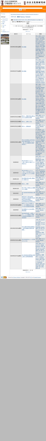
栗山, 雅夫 (38, 64)
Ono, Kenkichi (39, 41)
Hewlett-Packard (37, 277)
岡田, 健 (38, 268)
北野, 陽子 (41, 62)
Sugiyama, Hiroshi (40, 82)
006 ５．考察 (25, 183)
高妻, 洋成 (41, 259)
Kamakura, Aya (39, 109)
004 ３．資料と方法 (27, 121)
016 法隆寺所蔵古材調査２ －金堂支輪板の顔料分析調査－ (28, 228)
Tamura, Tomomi (40, 99)
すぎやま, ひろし (40, 81)
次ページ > (28, 31)
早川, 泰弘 (41, 266)
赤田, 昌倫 (38, 243)
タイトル (4, 25)
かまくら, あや (41, 107)
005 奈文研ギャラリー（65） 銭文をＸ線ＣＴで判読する (28, 162)
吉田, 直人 (42, 263)
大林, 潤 (38, 219)
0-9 (14, 19)
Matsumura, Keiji (40, 159)
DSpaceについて (5, 31)
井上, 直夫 (38, 36)
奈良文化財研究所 (1, 9)
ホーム (3, 13)
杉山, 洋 (42, 79)
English (44, 9)
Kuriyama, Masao (40, 67)
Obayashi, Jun (39, 222)
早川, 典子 (38, 265)
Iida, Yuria (38, 106)
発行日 (3, 21)
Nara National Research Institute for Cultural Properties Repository (24, 14)
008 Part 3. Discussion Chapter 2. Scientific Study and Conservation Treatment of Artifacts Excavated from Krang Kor (28, 199)
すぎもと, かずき (40, 47)
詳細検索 (24, 9)
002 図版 (24, 46)
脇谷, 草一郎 (39, 228)
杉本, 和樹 (42, 46)
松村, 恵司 (38, 156)
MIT (31, 277)
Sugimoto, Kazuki (40, 49)
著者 (3, 23)
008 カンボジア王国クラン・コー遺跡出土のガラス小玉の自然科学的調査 (28, 205)
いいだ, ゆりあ (41, 104)
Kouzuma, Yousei (40, 227)
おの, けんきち (39, 40)
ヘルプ (3, 29)
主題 (3, 26)
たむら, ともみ (39, 97)
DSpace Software (16, 277)
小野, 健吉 (41, 39)
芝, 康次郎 (38, 129)
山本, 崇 (38, 170)
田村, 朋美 (38, 50)
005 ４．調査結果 (26, 126)
